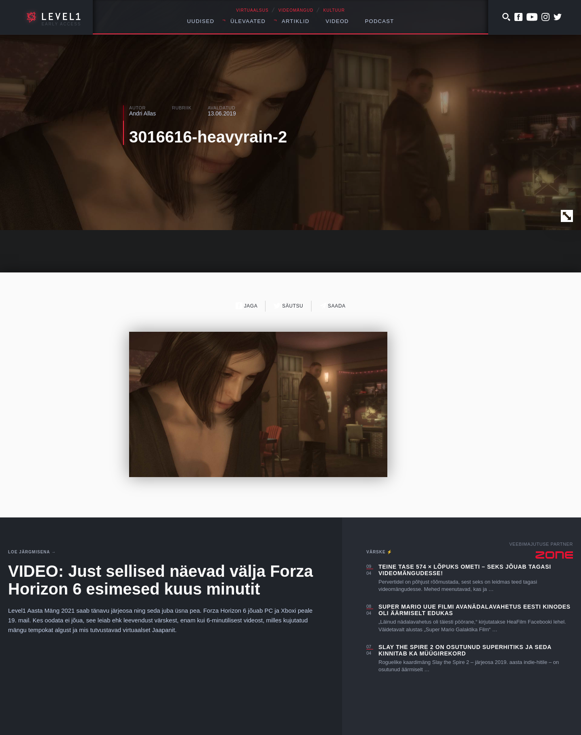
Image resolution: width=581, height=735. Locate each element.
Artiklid (295, 21)
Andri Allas (142, 113)
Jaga (247, 305)
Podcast (379, 21)
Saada (333, 305)
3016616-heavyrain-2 (208, 137)
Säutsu (288, 305)
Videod (337, 21)
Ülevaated (247, 21)
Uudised (201, 21)
